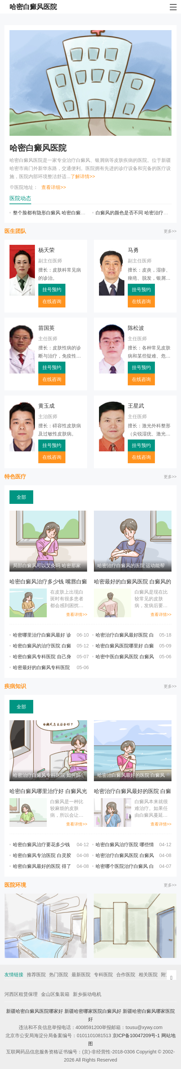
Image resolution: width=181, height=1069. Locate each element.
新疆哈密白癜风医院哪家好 (34, 1011)
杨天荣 (46, 250)
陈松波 (136, 328)
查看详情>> (76, 614)
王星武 (136, 406)
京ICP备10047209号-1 (136, 1035)
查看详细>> (53, 187)
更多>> (170, 231)
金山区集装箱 (55, 994)
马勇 (133, 250)
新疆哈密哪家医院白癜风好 (92, 1011)
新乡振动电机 (87, 994)
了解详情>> (83, 176)
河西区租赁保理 (21, 994)
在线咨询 (51, 301)
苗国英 (46, 328)
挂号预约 (51, 289)
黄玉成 (46, 406)
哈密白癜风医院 (37, 147)
